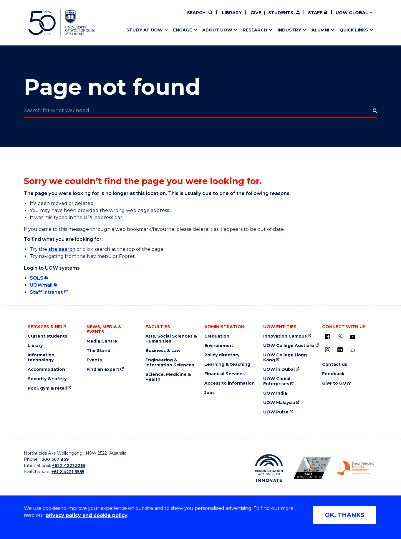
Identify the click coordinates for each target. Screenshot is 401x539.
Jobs (209, 392)
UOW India (275, 393)
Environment (218, 345)
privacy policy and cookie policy (86, 515)
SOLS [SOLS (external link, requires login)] (36, 278)
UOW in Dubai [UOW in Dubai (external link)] (279, 369)
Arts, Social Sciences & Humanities (171, 339)
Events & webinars (143, 16)
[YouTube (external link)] (352, 337)
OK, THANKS (344, 514)
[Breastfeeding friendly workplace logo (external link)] (355, 468)
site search (61, 249)
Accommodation (46, 369)
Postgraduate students (310, 16)
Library (231, 12)
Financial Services (224, 373)
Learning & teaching (227, 364)
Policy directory (221, 355)
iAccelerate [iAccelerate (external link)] (310, 16)
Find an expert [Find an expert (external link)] (231, 16)
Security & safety (47, 378)
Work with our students (231, 16)
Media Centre (102, 341)
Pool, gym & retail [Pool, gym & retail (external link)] (47, 388)
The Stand (98, 350)
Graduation (216, 336)
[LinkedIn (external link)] (340, 349)
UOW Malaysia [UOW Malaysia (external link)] (279, 402)
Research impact (142, 16)
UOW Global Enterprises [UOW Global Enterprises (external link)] (276, 381)
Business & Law (162, 350)
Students (280, 12)
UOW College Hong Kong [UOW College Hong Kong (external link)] (285, 358)
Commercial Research (304, 16)
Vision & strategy (213, 16)
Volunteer (230, 16)
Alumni (130, 16)
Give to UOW (336, 383)
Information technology (41, 358)
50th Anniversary (305, 16)
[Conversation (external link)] (352, 350)
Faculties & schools (144, 16)
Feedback (333, 373)
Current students (47, 336)
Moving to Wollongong (226, 16)
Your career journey (222, 16)
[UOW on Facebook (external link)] (327, 336)
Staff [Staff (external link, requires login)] (315, 12)
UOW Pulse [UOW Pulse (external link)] (276, 412)
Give (255, 12)
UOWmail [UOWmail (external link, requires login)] (41, 285)
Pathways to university (149, 16)
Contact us (324, 16)
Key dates (133, 16)
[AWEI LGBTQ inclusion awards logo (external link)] (312, 468)
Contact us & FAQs (308, 16)
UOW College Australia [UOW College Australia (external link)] (288, 345)
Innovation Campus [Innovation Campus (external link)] (285, 336)
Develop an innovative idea (153, 16)
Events (94, 360)
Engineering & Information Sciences (169, 363)
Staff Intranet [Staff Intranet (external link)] (46, 292)
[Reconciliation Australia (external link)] (269, 468)
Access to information (229, 383)
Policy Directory (227, 16)
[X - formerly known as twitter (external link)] (340, 336)
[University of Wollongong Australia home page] (61, 23)
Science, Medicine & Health (168, 377)
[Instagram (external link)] (327, 349)
